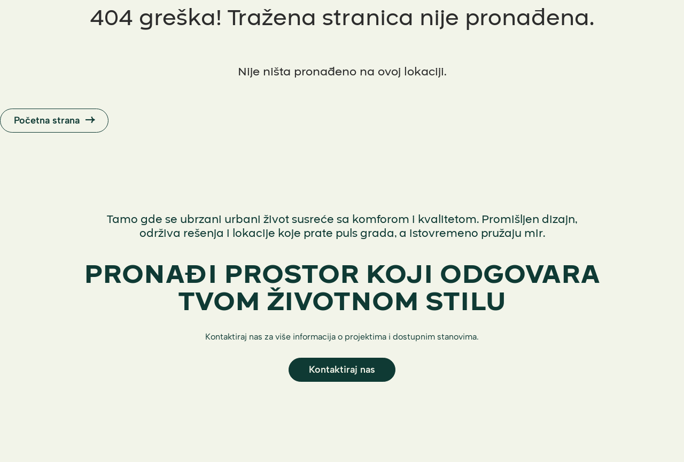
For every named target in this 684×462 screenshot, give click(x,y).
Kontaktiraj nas (342, 369)
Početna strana (54, 120)
